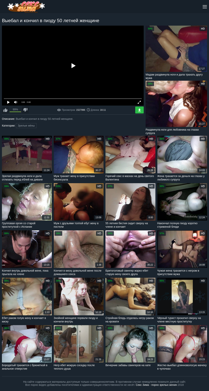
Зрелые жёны (26, 125)
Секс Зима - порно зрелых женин (156, 384)
